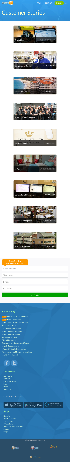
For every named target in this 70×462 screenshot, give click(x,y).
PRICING (48, 3)
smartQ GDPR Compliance (13, 426)
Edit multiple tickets (9, 340)
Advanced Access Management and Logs (17, 352)
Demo (6, 387)
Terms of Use (8, 421)
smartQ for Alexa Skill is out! (12, 331)
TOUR (39, 3)
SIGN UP (59, 3)
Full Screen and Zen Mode (11, 328)
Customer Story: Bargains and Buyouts (16, 343)
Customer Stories (10, 381)
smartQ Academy (10, 419)
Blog (5, 384)
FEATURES (8, 376)
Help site (7, 416)
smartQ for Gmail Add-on (11, 334)
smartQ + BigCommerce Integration (15, 322)
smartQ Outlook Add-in (10, 346)
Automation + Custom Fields (17, 316)
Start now (35, 294)
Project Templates (14, 319)
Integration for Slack (9, 337)
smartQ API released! (10, 355)
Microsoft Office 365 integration (14, 349)
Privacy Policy (9, 424)
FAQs (6, 432)
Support (7, 429)
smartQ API (8, 389)
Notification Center (9, 325)
